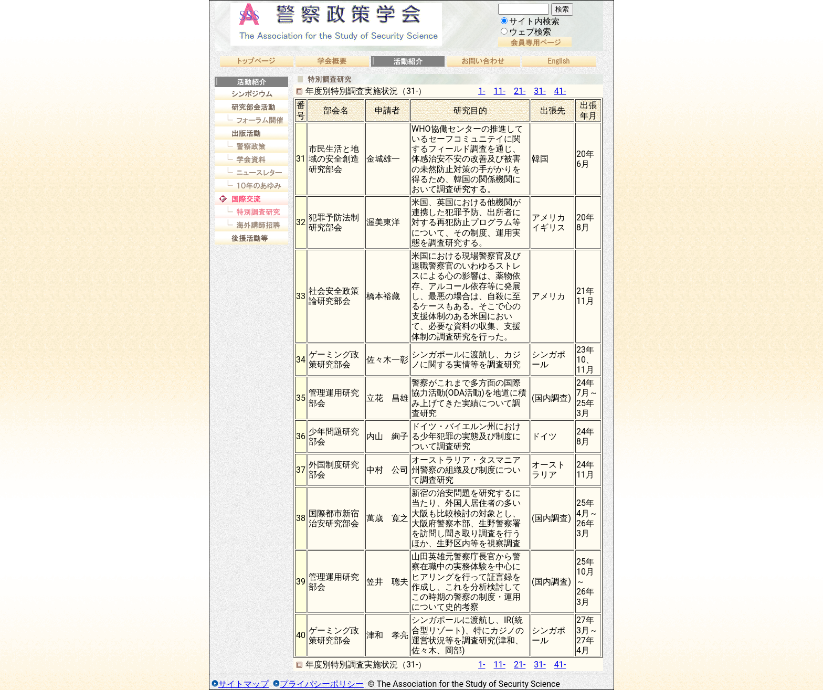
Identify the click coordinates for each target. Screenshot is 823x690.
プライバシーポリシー (322, 684)
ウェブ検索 (526, 32)
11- (499, 91)
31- (539, 91)
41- (560, 91)
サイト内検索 (530, 21)
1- (481, 91)
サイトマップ (243, 684)
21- (519, 91)
